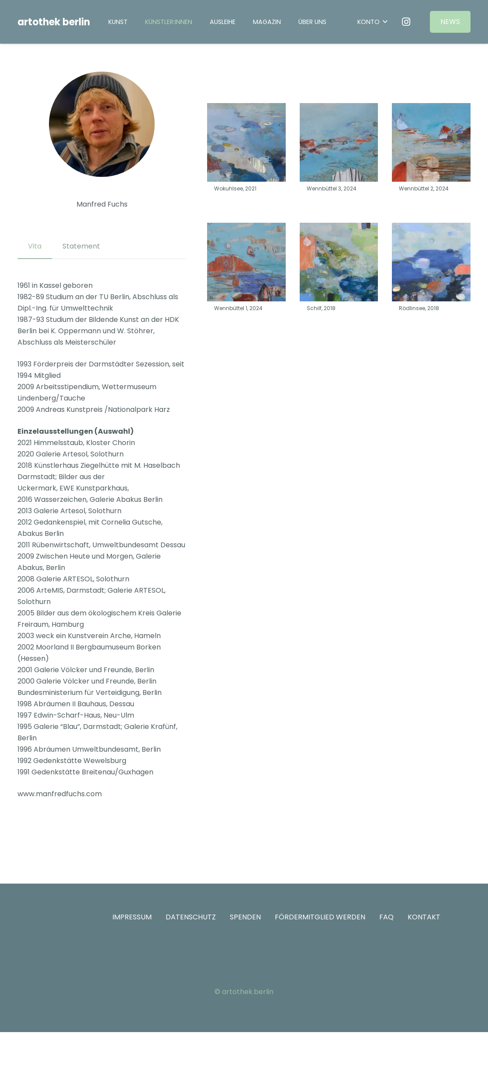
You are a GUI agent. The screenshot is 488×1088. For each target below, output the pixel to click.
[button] (372, 22)
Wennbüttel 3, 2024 (331, 188)
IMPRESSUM (132, 917)
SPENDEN (245, 917)
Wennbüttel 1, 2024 (238, 308)
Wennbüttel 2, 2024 (424, 188)
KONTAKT (424, 917)
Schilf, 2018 (321, 308)
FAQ (386, 917)
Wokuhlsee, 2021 (235, 188)
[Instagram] (406, 22)
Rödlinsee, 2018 (419, 308)
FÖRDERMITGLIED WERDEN (320, 917)
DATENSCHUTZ (191, 917)
